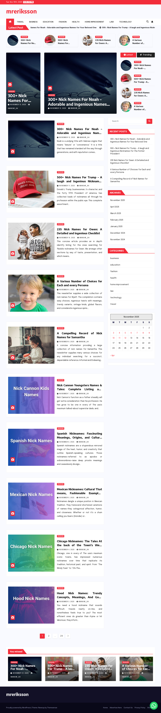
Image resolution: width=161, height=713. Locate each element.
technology (125, 22)
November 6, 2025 (67, 442)
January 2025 (116, 226)
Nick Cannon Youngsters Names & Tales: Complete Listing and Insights (79, 389)
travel (20, 22)
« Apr (112, 356)
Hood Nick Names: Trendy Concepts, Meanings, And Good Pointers (79, 597)
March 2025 (115, 213)
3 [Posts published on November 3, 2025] (113, 333)
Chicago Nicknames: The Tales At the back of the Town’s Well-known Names (79, 545)
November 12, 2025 (18, 104)
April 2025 (114, 207)
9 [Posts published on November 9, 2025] (149, 333)
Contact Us (128, 708)
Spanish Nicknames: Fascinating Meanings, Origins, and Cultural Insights (79, 437)
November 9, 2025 (67, 290)
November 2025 (117, 200)
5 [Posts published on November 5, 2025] (125, 333)
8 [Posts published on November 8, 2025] (143, 333)
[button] (147, 22)
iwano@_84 (74, 108)
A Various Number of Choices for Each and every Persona (136, 669)
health (75, 22)
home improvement (94, 22)
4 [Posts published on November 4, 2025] (119, 333)
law (112, 22)
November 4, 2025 (67, 549)
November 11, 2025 (67, 186)
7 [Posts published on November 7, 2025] (137, 333)
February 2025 (116, 220)
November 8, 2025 (67, 342)
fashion (63, 22)
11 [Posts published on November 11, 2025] (119, 338)
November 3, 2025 (67, 601)
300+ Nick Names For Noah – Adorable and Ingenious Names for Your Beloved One (77, 104)
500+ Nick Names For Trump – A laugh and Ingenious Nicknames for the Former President (79, 181)
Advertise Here (116, 708)
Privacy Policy (140, 708)
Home (105, 708)
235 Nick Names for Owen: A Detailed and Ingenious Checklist (99, 670)
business (33, 22)
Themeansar (52, 708)
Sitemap (150, 708)
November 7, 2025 (67, 394)
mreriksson (21, 11)
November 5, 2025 (67, 498)
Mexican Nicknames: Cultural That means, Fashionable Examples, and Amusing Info (79, 493)
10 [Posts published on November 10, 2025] (114, 338)
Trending (146, 55)
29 (61, 636)
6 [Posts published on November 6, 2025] (131, 333)
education (48, 22)
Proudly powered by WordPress (18, 708)
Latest (128, 55)
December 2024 (117, 233)
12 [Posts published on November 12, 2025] (125, 338)
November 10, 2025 (67, 238)
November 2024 (117, 240)
